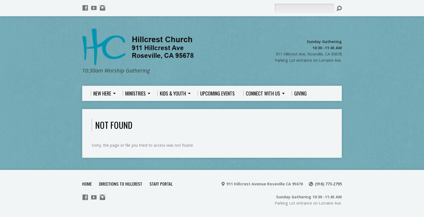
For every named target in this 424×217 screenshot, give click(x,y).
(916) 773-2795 (328, 183)
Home (87, 183)
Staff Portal (161, 183)
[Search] (304, 8)
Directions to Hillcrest (120, 183)
